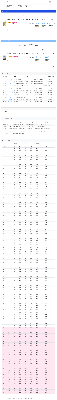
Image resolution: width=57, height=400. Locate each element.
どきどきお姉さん (8, 99)
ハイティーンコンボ (9, 88)
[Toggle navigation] (50, 2)
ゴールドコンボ (8, 85)
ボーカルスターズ (8, 79)
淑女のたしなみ (8, 97)
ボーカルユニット (8, 81)
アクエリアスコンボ (9, 92)
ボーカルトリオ (8, 83)
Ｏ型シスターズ (8, 94)
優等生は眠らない (8, 101)
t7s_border (8, 2)
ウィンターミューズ (9, 90)
